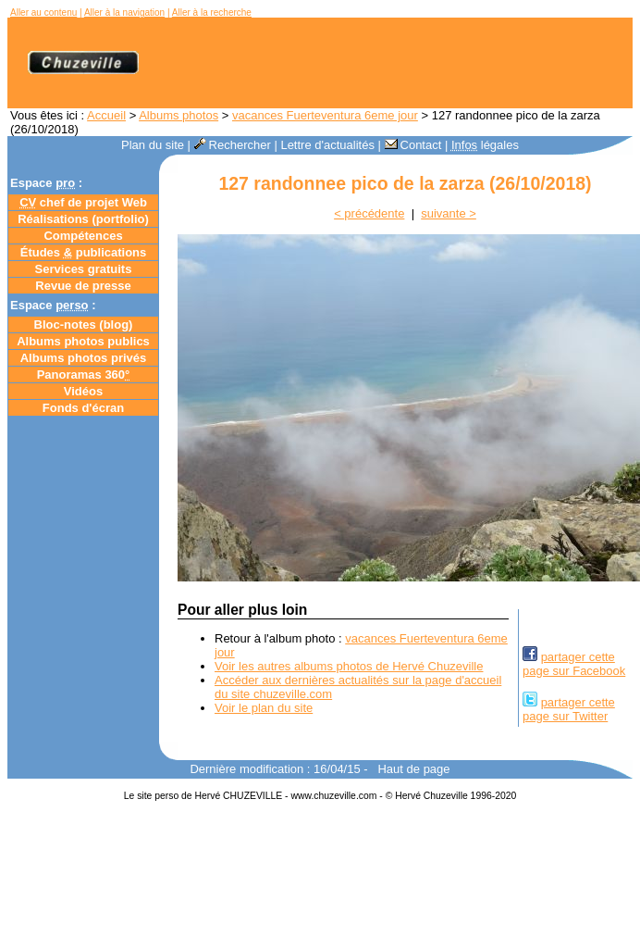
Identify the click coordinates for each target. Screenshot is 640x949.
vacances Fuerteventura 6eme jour (325, 115)
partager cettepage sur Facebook (574, 664)
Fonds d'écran (83, 408)
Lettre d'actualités (327, 145)
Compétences (82, 236)
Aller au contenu (43, 12)
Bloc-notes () (83, 324)
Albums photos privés (83, 358)
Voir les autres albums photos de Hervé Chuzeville (349, 666)
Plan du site (152, 145)
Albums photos (178, 115)
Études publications (83, 252)
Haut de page (413, 769)
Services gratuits (83, 269)
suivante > (448, 213)
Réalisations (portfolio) (83, 219)
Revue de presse (82, 286)
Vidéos (83, 391)
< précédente (369, 213)
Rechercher (232, 145)
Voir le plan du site (264, 708)
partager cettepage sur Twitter (569, 709)
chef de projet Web (83, 202)
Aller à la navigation (124, 12)
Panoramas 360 (83, 374)
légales (485, 145)
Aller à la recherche (212, 12)
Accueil (106, 115)
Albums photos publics (83, 341)
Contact (413, 145)
